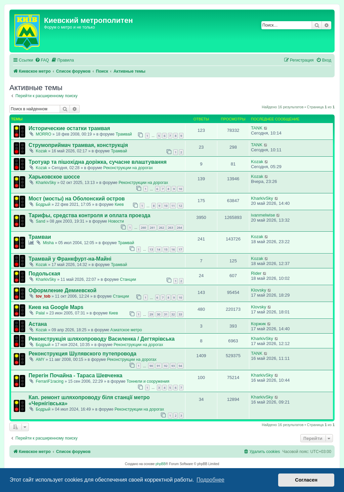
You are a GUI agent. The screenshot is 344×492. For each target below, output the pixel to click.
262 (161, 227)
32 (173, 314)
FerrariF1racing (49, 381)
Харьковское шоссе (54, 177)
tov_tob (43, 296)
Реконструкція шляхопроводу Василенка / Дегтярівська (102, 339)
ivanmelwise (263, 215)
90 (151, 366)
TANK (256, 127)
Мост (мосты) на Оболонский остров (77, 198)
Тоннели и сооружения (148, 381)
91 (158, 366)
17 (180, 249)
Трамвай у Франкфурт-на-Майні (70, 259)
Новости (116, 221)
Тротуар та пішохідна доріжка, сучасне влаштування (98, 162)
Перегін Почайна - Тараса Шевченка (75, 375)
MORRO (43, 134)
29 (151, 314)
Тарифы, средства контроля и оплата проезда (89, 215)
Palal (40, 313)
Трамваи (40, 237)
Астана (38, 324)
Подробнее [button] (210, 480)
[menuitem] (42, 60)
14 (158, 249)
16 (173, 249)
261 (152, 227)
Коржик (258, 323)
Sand (40, 221)
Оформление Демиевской (62, 290)
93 (173, 366)
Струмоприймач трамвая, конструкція (78, 145)
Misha (48, 242)
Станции (128, 279)
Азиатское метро (126, 330)
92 (165, 366)
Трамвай (124, 134)
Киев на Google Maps (56, 307)
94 (180, 366)
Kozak (41, 151)
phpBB (161, 464)
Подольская (44, 273)
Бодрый (43, 204)
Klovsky (258, 290)
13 (151, 249)
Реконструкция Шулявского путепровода (82, 353)
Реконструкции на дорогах (128, 167)
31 (165, 314)
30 (158, 314)
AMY (40, 359)
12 (180, 205)
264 (179, 227)
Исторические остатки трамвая (69, 128)
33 (180, 314)
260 (143, 227)
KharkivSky (46, 182)
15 (165, 249)
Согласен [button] (306, 480)
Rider (256, 273)
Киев (119, 204)
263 (170, 227)
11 (173, 205)
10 (180, 189)
